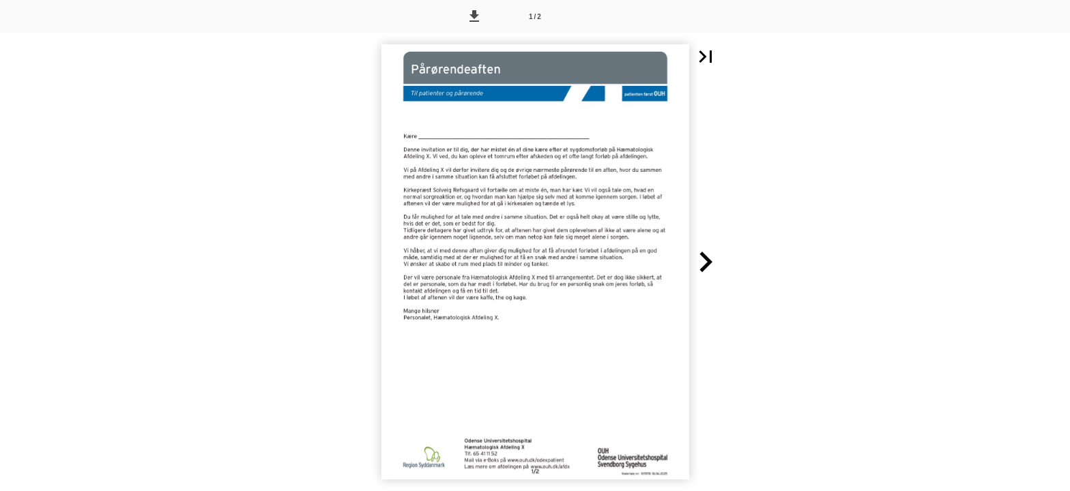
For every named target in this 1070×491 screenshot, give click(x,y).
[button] (474, 16)
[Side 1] (535, 16)
